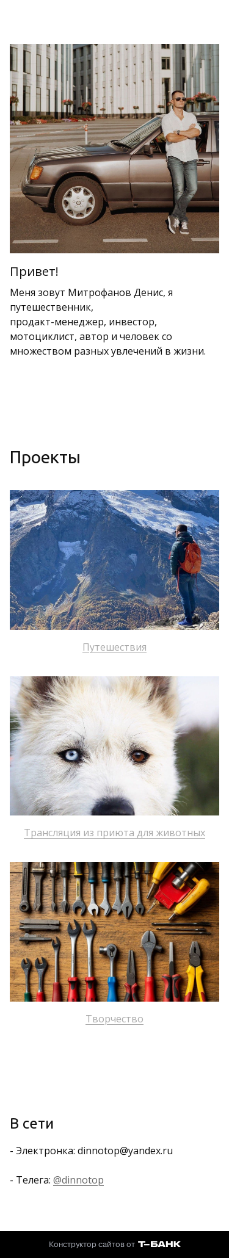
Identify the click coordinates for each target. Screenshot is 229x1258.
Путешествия (114, 647)
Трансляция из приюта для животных (114, 832)
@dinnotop (78, 1180)
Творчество (114, 1018)
